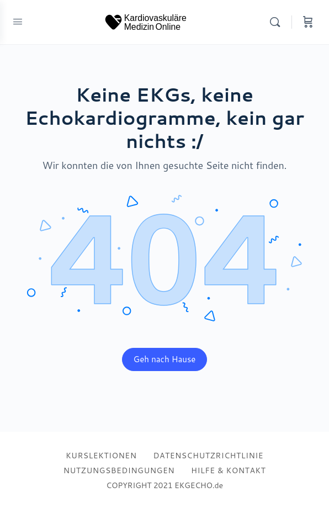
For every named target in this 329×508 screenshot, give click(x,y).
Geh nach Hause (165, 359)
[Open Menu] (17, 21)
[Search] (277, 22)
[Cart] (308, 22)
